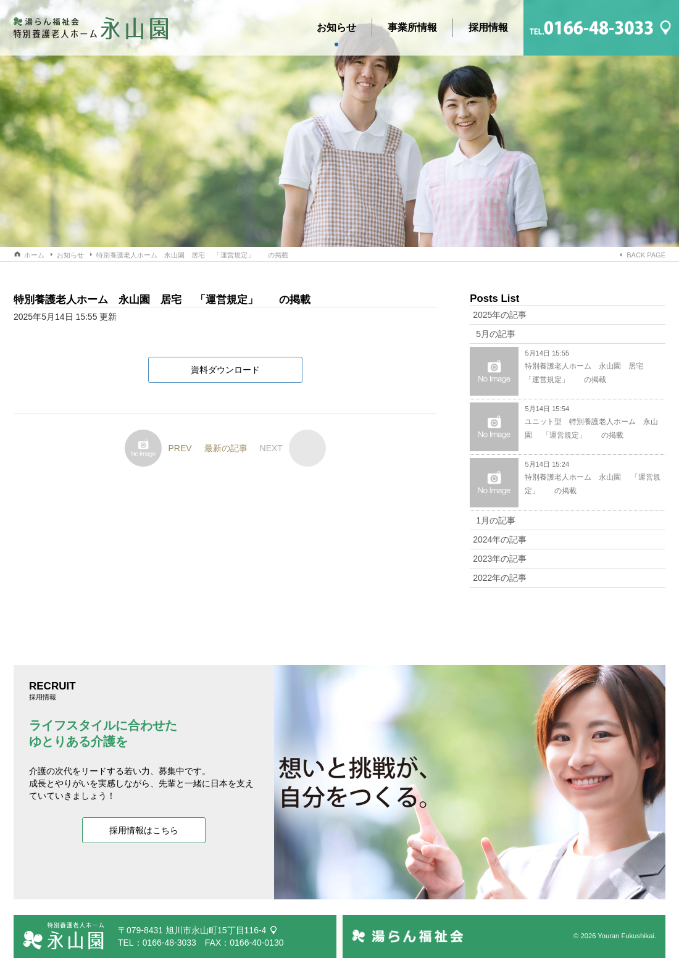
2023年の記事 (500, 559)
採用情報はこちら (143, 830)
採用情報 (488, 27)
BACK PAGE (646, 255)
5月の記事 (495, 334)
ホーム (34, 255)
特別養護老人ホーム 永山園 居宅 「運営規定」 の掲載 (192, 255)
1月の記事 (495, 520)
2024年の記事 (500, 539)
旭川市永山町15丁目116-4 (215, 930)
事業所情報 (412, 27)
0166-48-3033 (169, 943)
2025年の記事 (500, 315)
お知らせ (336, 29)
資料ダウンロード (225, 370)
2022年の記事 (500, 578)
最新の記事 (226, 448)
